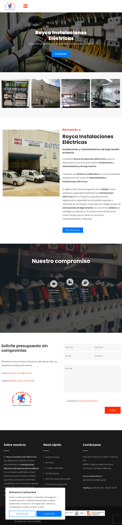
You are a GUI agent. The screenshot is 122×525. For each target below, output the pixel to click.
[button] (25, 6)
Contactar (61, 53)
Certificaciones (52, 473)
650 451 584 (98, 487)
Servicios (49, 462)
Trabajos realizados (54, 468)
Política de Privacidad (87, 400)
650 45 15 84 (16, 380)
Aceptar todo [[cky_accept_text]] (49, 513)
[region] (35, 504)
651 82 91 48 (28, 380)
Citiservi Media (34, 521)
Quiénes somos (52, 457)
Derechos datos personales (58, 478)
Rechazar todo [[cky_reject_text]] (22, 513)
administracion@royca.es (20, 373)
